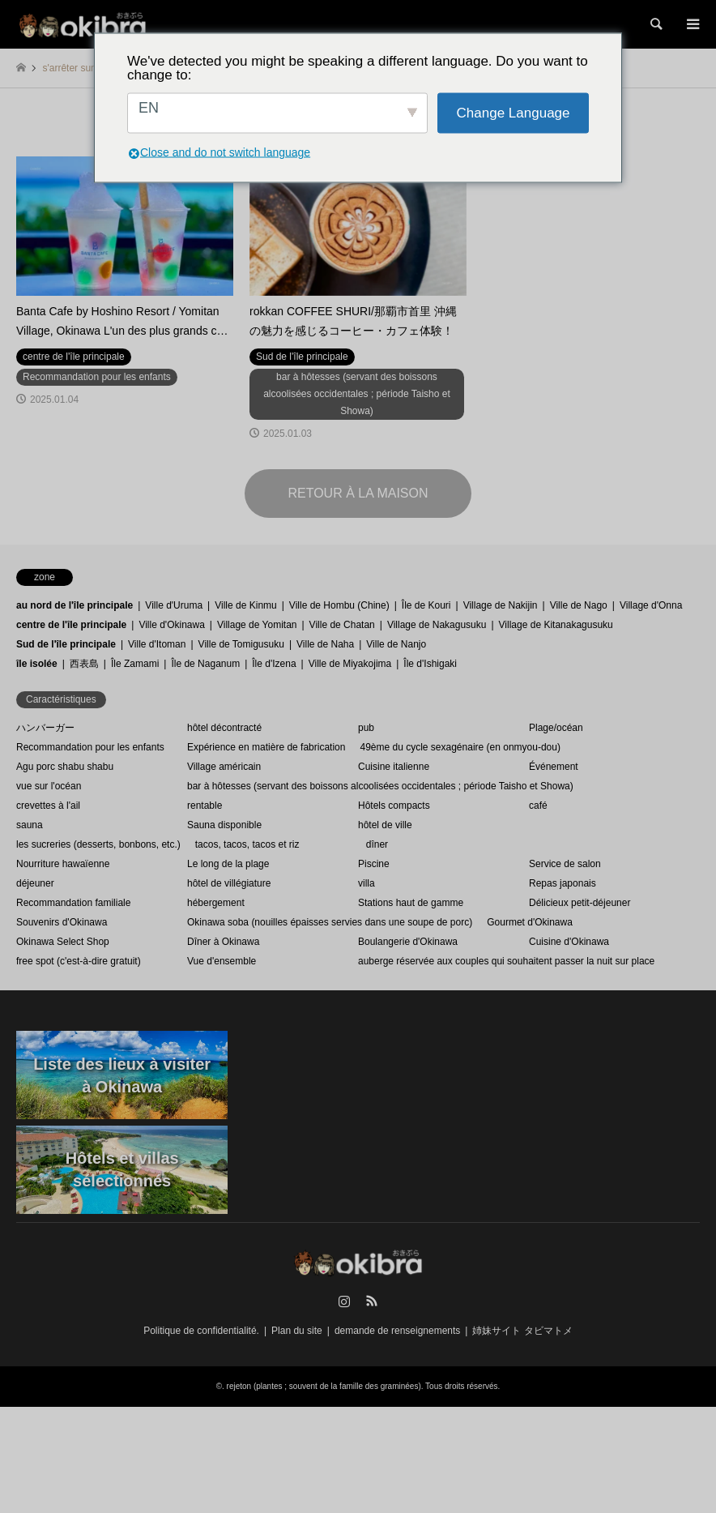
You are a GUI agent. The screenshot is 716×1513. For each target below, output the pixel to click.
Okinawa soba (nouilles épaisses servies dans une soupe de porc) (329, 922)
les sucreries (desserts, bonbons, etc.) (98, 844)
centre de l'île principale (71, 624)
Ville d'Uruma (173, 605)
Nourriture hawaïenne (62, 864)
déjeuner (35, 883)
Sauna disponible (224, 825)
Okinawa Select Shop (62, 941)
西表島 (84, 663)
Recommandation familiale (73, 902)
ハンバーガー (45, 727)
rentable (204, 805)
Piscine (374, 864)
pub (366, 727)
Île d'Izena (274, 663)
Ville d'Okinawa (171, 624)
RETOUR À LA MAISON (358, 493)
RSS (371, 1300)
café (538, 805)
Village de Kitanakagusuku (556, 624)
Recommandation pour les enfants (90, 747)
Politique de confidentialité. (201, 1330)
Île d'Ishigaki (430, 663)
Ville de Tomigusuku (241, 644)
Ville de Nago (578, 605)
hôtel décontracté (224, 727)
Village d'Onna (651, 605)
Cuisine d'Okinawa (569, 941)
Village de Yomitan (257, 624)
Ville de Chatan (342, 624)
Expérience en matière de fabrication (266, 747)
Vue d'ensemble (221, 961)
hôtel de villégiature (229, 883)
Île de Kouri (426, 605)
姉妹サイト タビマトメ (522, 1330)
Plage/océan (556, 727)
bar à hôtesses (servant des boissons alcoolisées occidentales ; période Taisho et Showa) (380, 786)
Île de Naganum (205, 663)
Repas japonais (562, 883)
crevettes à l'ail (48, 805)
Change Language (513, 113)
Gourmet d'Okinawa (530, 922)
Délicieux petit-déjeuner (579, 902)
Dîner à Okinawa (223, 941)
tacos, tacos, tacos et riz (247, 844)
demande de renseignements (397, 1330)
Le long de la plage (228, 864)
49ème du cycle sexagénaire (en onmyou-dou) (460, 747)
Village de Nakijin (500, 605)
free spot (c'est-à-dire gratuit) (78, 961)
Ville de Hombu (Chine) (339, 605)
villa (366, 883)
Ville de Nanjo (396, 644)
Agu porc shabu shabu (64, 766)
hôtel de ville (385, 825)
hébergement (216, 902)
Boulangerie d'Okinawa (408, 941)
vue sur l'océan (48, 786)
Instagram (344, 1300)
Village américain (224, 766)
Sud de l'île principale (66, 644)
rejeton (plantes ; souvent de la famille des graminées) (324, 1386)
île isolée (37, 663)
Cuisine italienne (393, 766)
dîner (377, 844)
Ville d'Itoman (156, 644)
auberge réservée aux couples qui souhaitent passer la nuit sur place (506, 961)
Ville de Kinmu (246, 605)
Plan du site (296, 1330)
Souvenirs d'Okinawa (61, 922)
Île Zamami (135, 663)
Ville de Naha (325, 644)
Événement (553, 766)
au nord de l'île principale (74, 605)
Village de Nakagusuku (437, 624)
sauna (29, 825)
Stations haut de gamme (410, 902)
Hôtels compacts (394, 805)
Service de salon (565, 864)
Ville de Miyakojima (350, 663)
